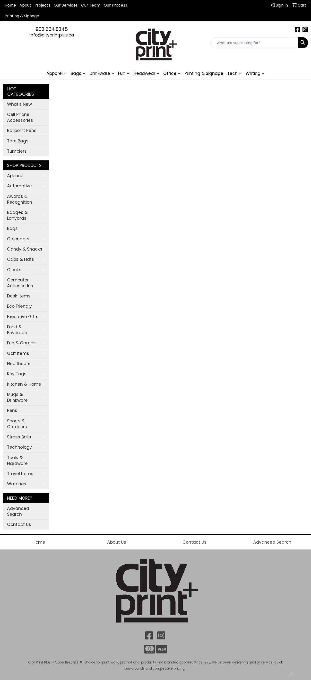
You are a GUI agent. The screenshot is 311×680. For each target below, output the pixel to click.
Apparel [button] (54, 73)
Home (10, 5)
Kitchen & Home (24, 384)
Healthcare (19, 363)
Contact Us (19, 524)
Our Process (115, 5)
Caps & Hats (20, 259)
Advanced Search (18, 511)
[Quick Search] (254, 42)
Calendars (18, 239)
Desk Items (19, 296)
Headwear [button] (144, 73)
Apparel (15, 176)
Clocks (14, 270)
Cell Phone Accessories (20, 117)
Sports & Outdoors (17, 424)
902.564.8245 (52, 29)
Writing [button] (253, 73)
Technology (19, 447)
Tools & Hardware (17, 460)
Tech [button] (232, 73)
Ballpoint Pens (21, 130)
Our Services (66, 5)
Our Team (90, 5)
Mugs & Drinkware (17, 397)
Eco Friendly (19, 306)
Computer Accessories (20, 283)
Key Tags (16, 374)
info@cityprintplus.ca (52, 35)
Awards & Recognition (19, 199)
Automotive (19, 186)
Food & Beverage (17, 330)
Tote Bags (17, 141)
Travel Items (20, 474)
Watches (16, 484)
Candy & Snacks (24, 249)
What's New (19, 104)
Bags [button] (76, 73)
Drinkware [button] (99, 73)
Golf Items (18, 353)
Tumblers (17, 151)
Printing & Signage (203, 73)
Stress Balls (19, 437)
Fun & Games (21, 343)
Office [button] (169, 73)
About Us (116, 542)
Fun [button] (121, 73)
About (25, 5)
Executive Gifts (22, 317)
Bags (12, 228)
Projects (42, 5)
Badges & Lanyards (17, 215)
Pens (12, 410)
